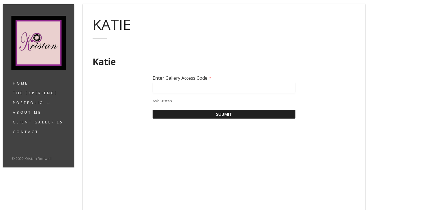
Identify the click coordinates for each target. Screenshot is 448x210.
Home (20, 83)
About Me (27, 112)
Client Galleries (38, 122)
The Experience (35, 93)
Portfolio (28, 102)
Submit (224, 114)
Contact (26, 131)
